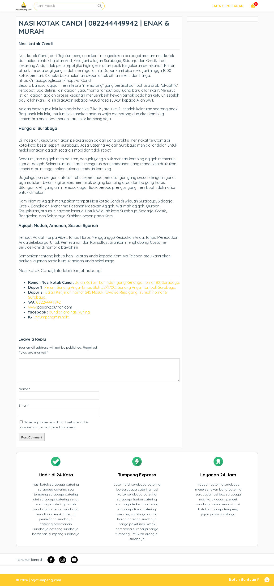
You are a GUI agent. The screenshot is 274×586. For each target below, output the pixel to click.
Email (24, 405)
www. (32, 307)
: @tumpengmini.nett (51, 317)
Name (24, 389)
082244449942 (48, 302)
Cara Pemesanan (227, 6)
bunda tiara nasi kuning (70, 312)
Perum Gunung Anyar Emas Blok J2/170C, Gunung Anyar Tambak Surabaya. (110, 287)
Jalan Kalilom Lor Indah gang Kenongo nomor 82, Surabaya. (127, 282)
